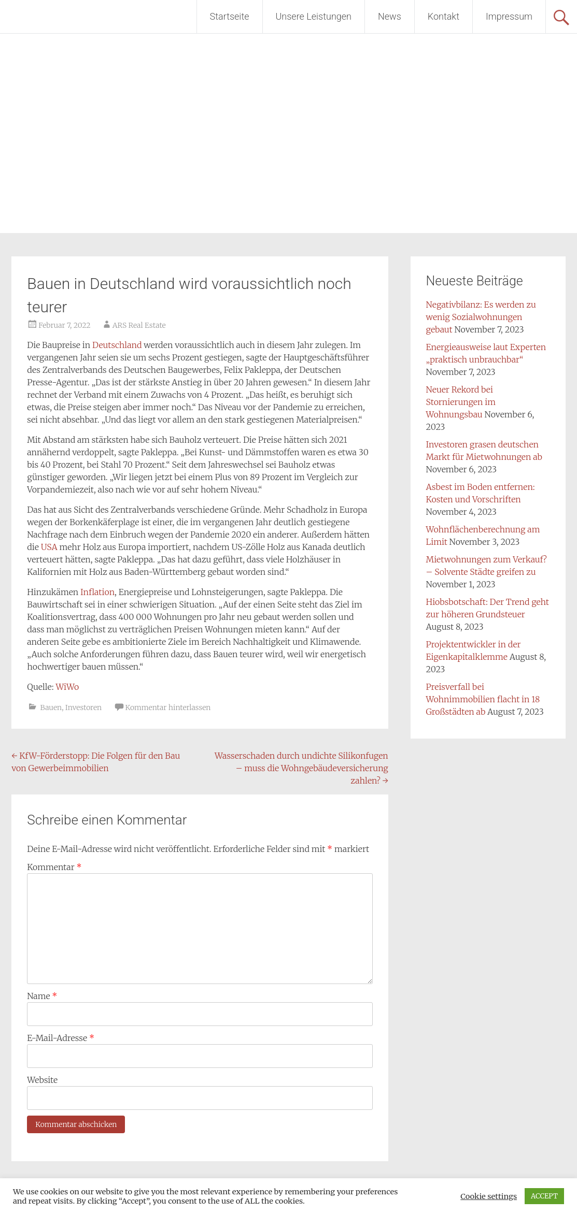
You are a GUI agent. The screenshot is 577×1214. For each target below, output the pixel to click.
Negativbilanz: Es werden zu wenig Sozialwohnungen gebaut (481, 317)
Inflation (97, 592)
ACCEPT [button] (544, 1196)
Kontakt (443, 16)
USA (49, 547)
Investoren (83, 707)
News (389, 16)
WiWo (67, 687)
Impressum (509, 16)
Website (42, 1080)
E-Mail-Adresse (60, 1038)
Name (42, 996)
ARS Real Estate (139, 325)
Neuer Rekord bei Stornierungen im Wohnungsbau (461, 402)
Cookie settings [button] (488, 1196)
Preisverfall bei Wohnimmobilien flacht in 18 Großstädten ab (483, 699)
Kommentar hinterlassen (167, 707)
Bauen (51, 707)
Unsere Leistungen (313, 16)
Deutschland (117, 345)
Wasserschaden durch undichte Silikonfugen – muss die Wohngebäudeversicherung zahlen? (301, 768)
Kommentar (54, 867)
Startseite (229, 16)
